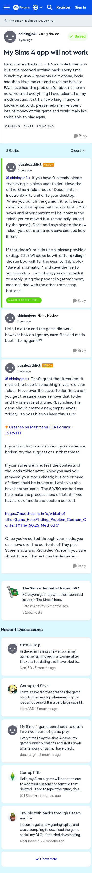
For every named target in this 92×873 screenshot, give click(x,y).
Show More (46, 859)
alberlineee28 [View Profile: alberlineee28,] (30, 841)
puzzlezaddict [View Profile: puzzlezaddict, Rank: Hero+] (30, 164)
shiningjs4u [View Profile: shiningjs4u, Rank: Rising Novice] (28, 34)
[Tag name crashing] (12, 126)
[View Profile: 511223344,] (12, 776)
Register (63, 7)
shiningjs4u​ (20, 177)
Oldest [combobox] (78, 150)
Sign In (80, 7)
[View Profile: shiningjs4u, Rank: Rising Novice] (10, 37)
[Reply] (80, 136)
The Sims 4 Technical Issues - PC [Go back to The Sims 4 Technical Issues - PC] (28, 20)
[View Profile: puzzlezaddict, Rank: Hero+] (11, 167)
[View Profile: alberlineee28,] (12, 817)
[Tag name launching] (45, 126)
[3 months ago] (44, 668)
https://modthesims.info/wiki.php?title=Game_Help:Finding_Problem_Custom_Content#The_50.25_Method (45, 519)
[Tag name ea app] (29, 126)
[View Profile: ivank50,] (12, 649)
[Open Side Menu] (6, 7)
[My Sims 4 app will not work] (36, 170)
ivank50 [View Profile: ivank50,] (26, 668)
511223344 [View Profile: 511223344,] (28, 795)
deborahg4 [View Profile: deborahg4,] (28, 755)
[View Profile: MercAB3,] (12, 689)
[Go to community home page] (21, 7)
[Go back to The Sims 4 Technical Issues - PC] (54, 588)
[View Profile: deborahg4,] (12, 730)
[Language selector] (37, 7)
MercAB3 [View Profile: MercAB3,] (27, 709)
